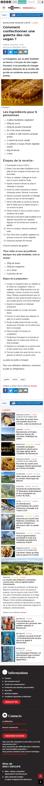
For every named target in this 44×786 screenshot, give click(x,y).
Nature (36, 474)
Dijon (18, 501)
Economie (26, 501)
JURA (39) (20, 486)
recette (14, 379)
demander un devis (14, 736)
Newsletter (11, 702)
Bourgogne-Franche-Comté (16, 23)
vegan (23, 379)
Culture (29, 444)
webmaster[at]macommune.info (14, 754)
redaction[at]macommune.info (14, 724)
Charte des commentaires (15, 684)
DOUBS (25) (20, 474)
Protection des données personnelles (19, 687)
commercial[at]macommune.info (15, 730)
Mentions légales (11, 693)
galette (6, 379)
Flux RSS (8, 690)
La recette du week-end (26, 417)
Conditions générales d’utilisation (18, 697)
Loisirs (34, 23)
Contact (8, 678)
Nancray (20, 516)
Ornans (19, 429)
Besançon (20, 444)
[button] (38, 2)
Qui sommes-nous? (12, 681)
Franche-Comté (23, 415)
